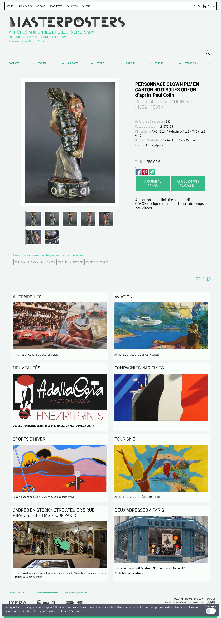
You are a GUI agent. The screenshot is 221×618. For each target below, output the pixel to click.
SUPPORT (72, 63)
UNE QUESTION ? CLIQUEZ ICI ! (188, 183)
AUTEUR (130, 63)
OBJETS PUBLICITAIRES (96, 262)
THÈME (159, 63)
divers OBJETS (48, 262)
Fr (195, 6)
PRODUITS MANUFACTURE (70, 262)
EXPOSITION (191, 63)
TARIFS (42, 63)
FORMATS (14, 63)
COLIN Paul (20, 262)
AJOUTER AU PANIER (152, 183)
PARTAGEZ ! (141, 167)
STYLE (100, 63)
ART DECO (33, 262)
